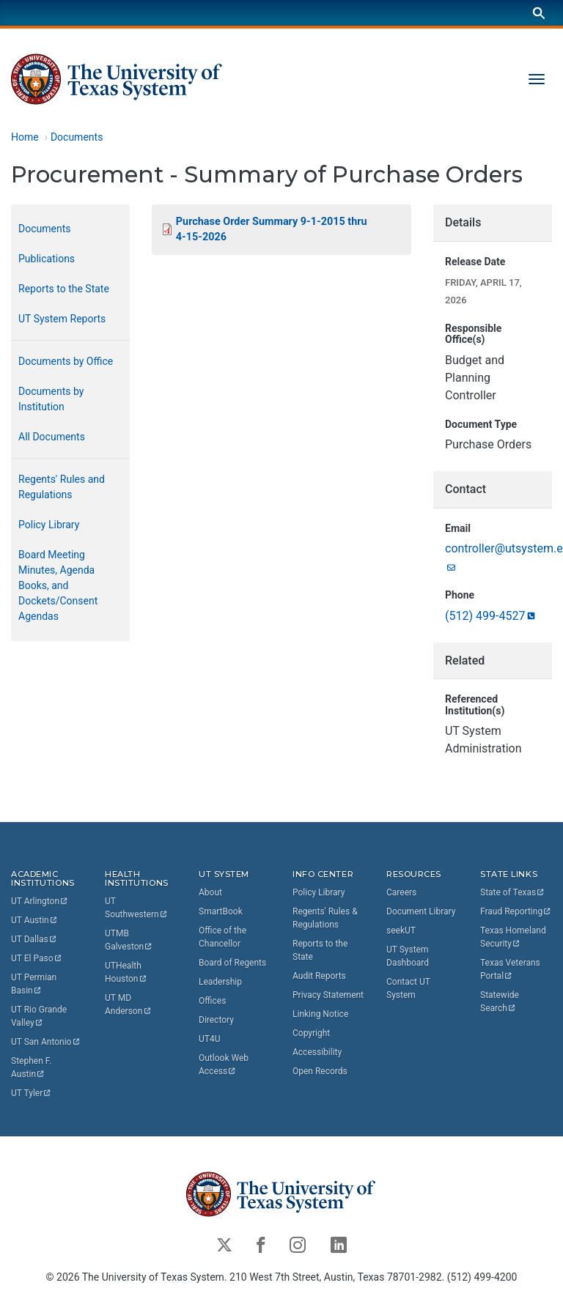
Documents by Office (65, 361)
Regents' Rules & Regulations (325, 918)
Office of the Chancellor (222, 937)
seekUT (401, 930)
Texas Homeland (514, 937)
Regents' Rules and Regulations (61, 486)
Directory (216, 1020)
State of (512, 892)
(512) (491, 616)
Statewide (500, 1001)
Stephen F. (32, 1068)
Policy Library (48, 524)
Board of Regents (232, 963)
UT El (36, 959)
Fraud (516, 911)
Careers (401, 892)
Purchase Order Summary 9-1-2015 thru (272, 229)
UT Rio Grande (40, 1017)
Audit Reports (319, 976)
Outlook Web (225, 1064)
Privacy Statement (328, 995)
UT (40, 902)
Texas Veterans (511, 969)
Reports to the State (63, 289)
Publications (46, 258)
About (210, 892)
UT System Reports (62, 319)
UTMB (129, 940)
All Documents (51, 437)
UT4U (209, 1039)
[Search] (539, 13)
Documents (77, 137)
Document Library (420, 911)
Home (25, 137)
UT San (46, 1042)
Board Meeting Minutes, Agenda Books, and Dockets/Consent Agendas (57, 585)
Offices (212, 1001)
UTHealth (126, 973)
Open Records (319, 1071)
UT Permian (35, 984)
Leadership (220, 982)
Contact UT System (408, 988)
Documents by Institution (51, 398)
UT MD (128, 1005)
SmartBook (221, 911)
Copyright (311, 1033)
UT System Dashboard (407, 956)
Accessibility (317, 1052)
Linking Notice (320, 1014)
